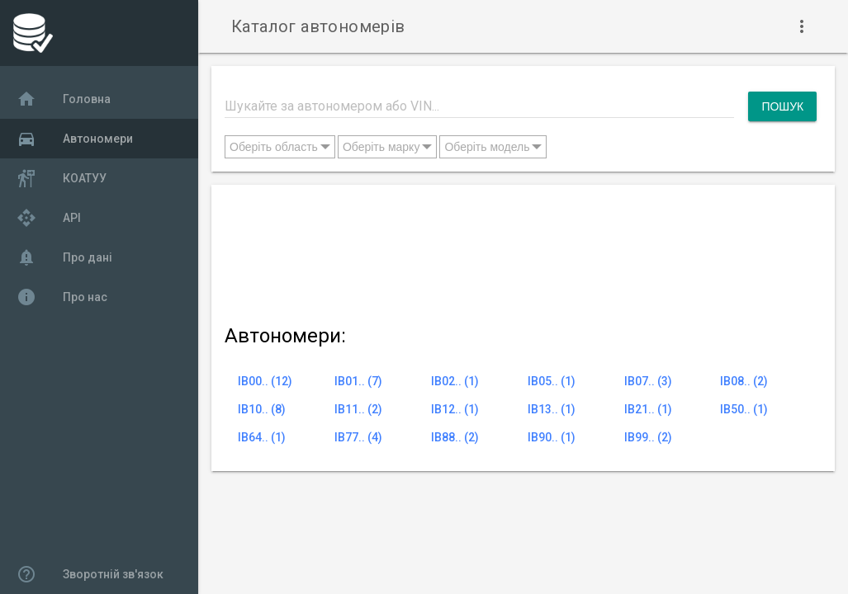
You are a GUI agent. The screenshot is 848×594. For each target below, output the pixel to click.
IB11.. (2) (358, 409)
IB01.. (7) (358, 381)
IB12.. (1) (455, 409)
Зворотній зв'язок (90, 574)
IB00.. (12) (265, 381)
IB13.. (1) (552, 409)
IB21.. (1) (648, 409)
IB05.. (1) (552, 381)
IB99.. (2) (648, 437)
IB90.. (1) (552, 437)
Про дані (64, 257)
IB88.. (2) (455, 437)
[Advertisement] (521, 251)
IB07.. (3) (648, 381)
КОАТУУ (62, 178)
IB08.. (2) (744, 381)
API (49, 218)
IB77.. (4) (358, 437)
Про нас (62, 297)
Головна (64, 99)
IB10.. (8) (262, 409)
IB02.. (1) (455, 381)
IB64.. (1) (262, 437)
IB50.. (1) (744, 409)
